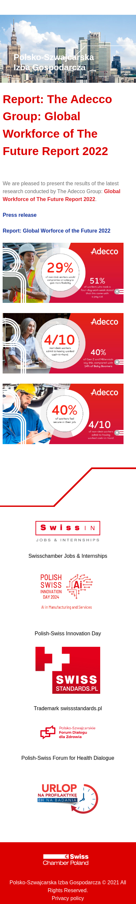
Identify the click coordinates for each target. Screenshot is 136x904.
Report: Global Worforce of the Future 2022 (56, 231)
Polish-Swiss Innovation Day (68, 633)
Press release (19, 215)
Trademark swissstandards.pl (68, 708)
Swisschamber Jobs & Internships (67, 556)
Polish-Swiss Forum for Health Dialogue (67, 758)
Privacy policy (68, 898)
